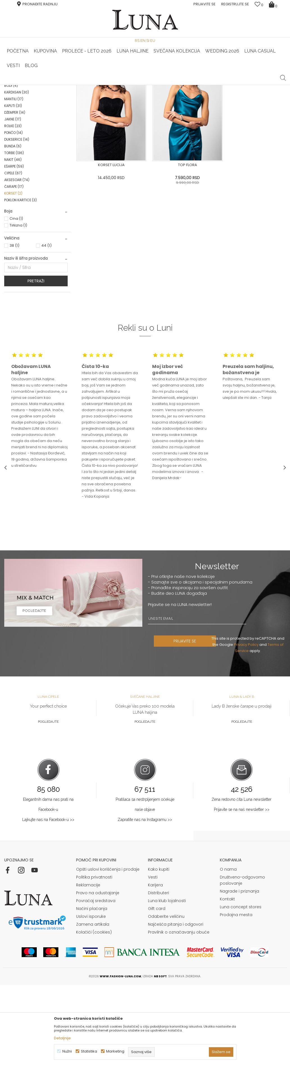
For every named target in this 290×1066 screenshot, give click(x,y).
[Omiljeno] (259, 5)
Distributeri (158, 973)
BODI (11, 166)
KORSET (13, 274)
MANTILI (13, 179)
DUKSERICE (16, 220)
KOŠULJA (15, 152)
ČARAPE (14, 267)
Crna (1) (16, 299)
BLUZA (14, 125)
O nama (228, 950)
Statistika (89, 1051)
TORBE (14, 233)
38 (14, 326)
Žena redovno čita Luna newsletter (241, 880)
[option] (98, 85)
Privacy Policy (247, 725)
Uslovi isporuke (91, 997)
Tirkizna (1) (18, 306)
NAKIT (13, 240)
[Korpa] (274, 4)
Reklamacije (88, 966)
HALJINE (15, 119)
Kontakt (227, 980)
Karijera (155, 966)
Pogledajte (48, 802)
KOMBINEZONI (19, 159)
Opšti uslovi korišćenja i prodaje (108, 950)
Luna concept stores (240, 987)
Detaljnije (62, 1038)
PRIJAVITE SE (188, 722)
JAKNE (12, 200)
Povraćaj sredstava (95, 981)
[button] (283, 74)
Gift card (156, 989)
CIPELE (13, 253)
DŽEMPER (14, 193)
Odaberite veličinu (166, 997)
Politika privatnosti (94, 958)
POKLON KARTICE (20, 280)
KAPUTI (13, 186)
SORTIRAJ (175, 102)
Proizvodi (47, 92)
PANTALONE (17, 139)
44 (46, 326)
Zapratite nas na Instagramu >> (145, 900)
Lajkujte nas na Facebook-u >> (48, 900)
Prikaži (226, 102)
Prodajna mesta (236, 995)
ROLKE (13, 206)
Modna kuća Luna (19, 92)
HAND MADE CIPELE (98, 85)
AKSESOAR (16, 260)
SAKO (13, 132)
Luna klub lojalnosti (167, 981)
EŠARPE (14, 247)
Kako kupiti (158, 950)
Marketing (115, 1051)
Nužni (67, 1051)
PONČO (13, 213)
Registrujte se (235, 4)
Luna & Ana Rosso (191, 85)
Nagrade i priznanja (239, 972)
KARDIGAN (16, 173)
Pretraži (36, 362)
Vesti (152, 958)
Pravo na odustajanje (97, 973)
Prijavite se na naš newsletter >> (242, 890)
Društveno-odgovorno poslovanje (242, 961)
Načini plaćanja (91, 989)
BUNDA (12, 227)
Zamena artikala (92, 1005)
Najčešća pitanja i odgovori (175, 1005)
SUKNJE (15, 146)
